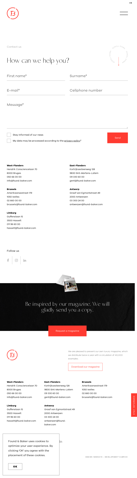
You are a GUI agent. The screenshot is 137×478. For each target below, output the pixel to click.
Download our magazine (85, 367)
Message (14, 105)
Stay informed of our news (28, 135)
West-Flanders (15, 165)
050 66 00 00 (14, 177)
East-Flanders (78, 165)
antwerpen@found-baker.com (86, 204)
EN (131, 3)
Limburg (11, 213)
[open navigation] (124, 13)
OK (15, 466)
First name (16, 76)
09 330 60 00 (77, 177)
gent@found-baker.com (83, 181)
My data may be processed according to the (46, 141)
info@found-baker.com (19, 181)
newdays (98, 457)
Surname (78, 76)
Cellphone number (86, 90)
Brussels (11, 189)
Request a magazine (67, 331)
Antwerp (74, 189)
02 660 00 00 (14, 200)
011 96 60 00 (13, 224)
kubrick (123, 457)
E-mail (12, 90)
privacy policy (72, 141)
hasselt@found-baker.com (21, 228)
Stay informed (134, 405)
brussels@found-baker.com (22, 204)
